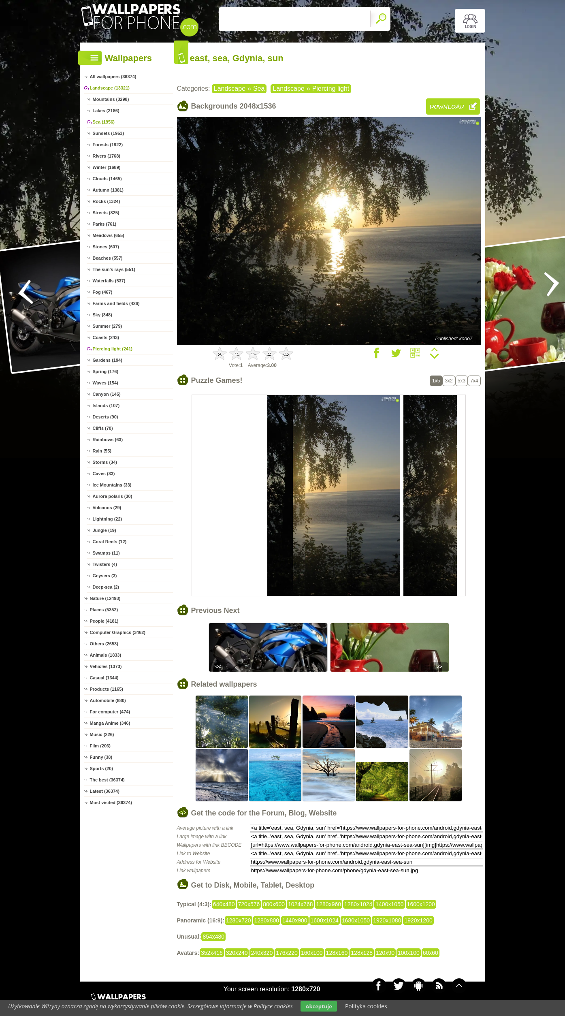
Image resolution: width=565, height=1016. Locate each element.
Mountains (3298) (111, 99)
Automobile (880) (108, 700)
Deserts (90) (105, 416)
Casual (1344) (104, 677)
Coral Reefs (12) (110, 541)
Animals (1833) (106, 655)
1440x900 (294, 920)
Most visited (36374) (111, 802)
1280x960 (328, 904)
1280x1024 (358, 904)
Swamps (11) (106, 553)
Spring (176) (106, 371)
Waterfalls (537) (109, 280)
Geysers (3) (105, 575)
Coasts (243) (106, 337)
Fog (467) (103, 292)
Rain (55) (102, 450)
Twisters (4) (105, 564)
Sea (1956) (104, 122)
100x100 (409, 953)
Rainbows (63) (108, 439)
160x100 (312, 953)
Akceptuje (318, 1006)
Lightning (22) (107, 519)
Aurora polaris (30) (112, 496)
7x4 (474, 381)
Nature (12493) (105, 598)
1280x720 (238, 920)
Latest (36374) (104, 791)
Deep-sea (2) (106, 587)
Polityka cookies (366, 1006)
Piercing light (331, 88)
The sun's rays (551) (114, 269)
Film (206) (100, 745)
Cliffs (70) (103, 428)
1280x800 (266, 920)
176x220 (287, 953)
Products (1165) (107, 689)
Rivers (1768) (107, 156)
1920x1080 (387, 920)
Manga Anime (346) (110, 723)
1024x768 (300, 904)
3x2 (448, 381)
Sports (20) (101, 768)
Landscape (229, 88)
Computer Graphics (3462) (118, 632)
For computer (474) (110, 711)
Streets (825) (106, 212)
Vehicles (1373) (106, 666)
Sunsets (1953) (108, 133)
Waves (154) (105, 382)
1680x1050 (356, 920)
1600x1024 (325, 920)
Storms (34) (105, 462)
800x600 (274, 904)
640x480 (224, 904)
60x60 (430, 953)
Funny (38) (101, 757)
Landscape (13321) (110, 87)
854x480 (213, 936)
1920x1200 (418, 920)
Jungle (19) (104, 530)
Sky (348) (102, 314)
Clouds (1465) (107, 178)
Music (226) (102, 734)
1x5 (436, 381)
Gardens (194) (107, 360)
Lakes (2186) (106, 110)
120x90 (385, 953)
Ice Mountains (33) (112, 484)
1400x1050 (389, 904)
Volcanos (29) (107, 507)
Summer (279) (107, 326)
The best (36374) (107, 779)
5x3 (461, 381)
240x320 (262, 953)
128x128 (362, 953)
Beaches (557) (108, 258)
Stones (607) (106, 246)
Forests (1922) (108, 144)
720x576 (249, 904)
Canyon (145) (107, 394)
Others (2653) (104, 643)
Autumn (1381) (108, 190)
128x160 (337, 953)
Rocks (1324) (106, 201)
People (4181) (104, 621)
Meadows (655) (108, 235)
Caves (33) (104, 473)
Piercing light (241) (112, 348)
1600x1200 (421, 904)
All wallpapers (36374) (113, 76)
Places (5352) (104, 609)
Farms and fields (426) (116, 303)
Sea (258, 88)
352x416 (212, 953)
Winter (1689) (107, 167)
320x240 (237, 953)
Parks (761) (105, 224)
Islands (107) (106, 405)
